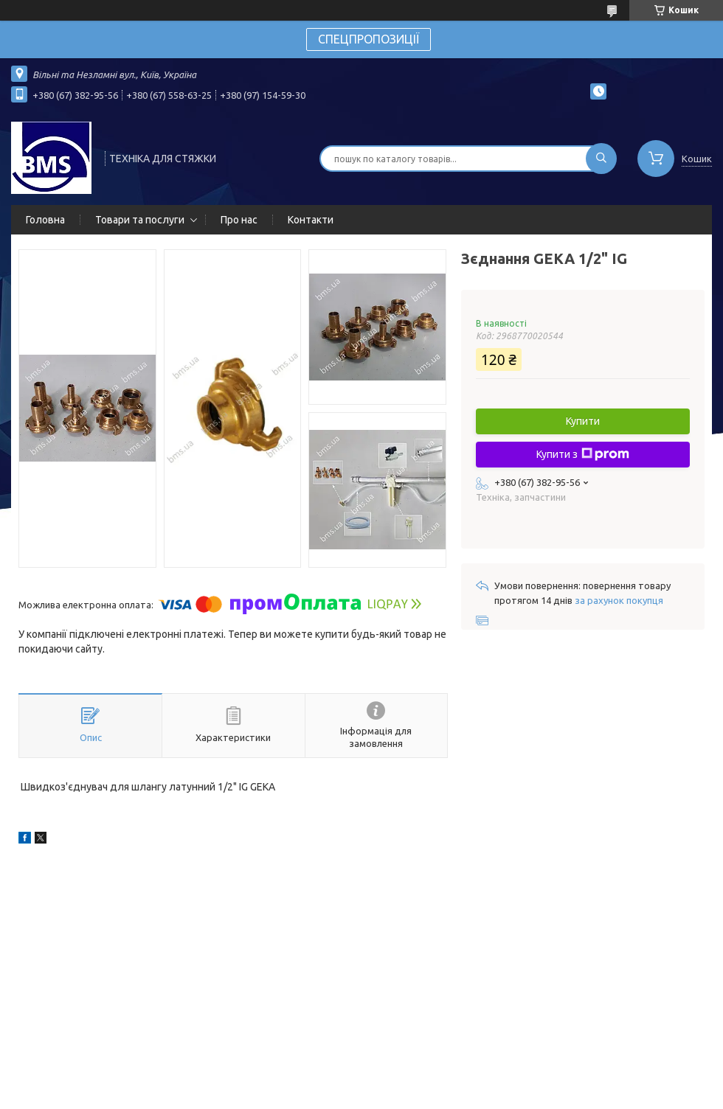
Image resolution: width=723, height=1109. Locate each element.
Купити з (582, 454)
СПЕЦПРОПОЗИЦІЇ (368, 39)
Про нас (239, 220)
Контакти (310, 220)
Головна (45, 220)
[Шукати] (601, 158)
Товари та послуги (139, 220)
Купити (583, 421)
